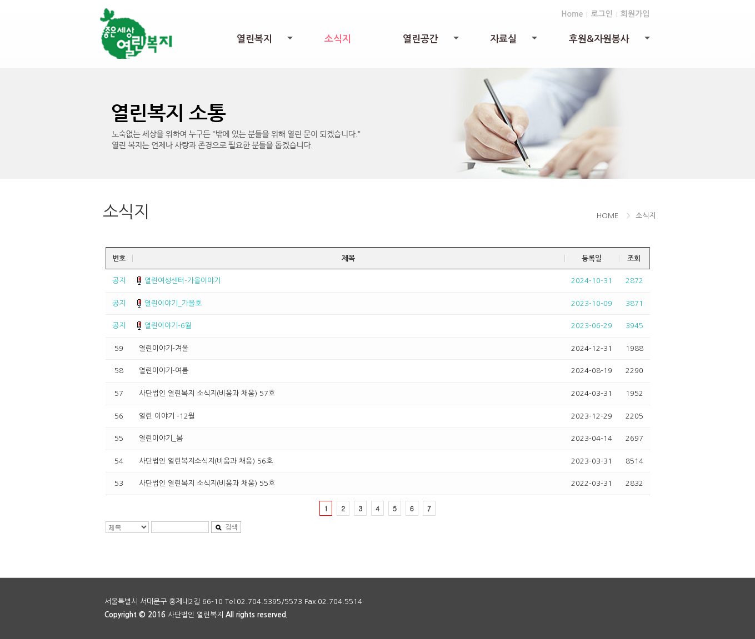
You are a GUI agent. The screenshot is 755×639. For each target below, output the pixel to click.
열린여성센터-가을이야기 (182, 280)
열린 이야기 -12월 (167, 416)
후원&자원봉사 (610, 41)
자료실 (514, 41)
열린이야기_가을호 (173, 303)
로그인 (601, 14)
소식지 (337, 39)
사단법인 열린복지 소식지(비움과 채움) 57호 (207, 393)
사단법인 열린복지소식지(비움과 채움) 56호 (206, 461)
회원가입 (635, 14)
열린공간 (432, 41)
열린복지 (265, 41)
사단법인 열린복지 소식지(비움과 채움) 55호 (207, 483)
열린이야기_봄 (161, 438)
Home (572, 14)
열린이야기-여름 (163, 370)
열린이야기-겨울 (163, 348)
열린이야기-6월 (168, 325)
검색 (226, 527)
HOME (607, 215)
